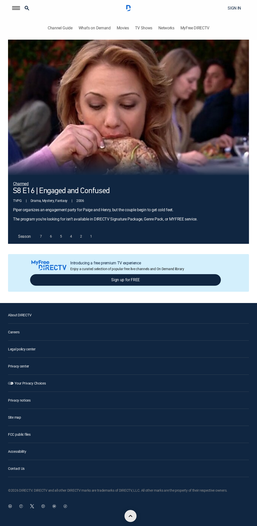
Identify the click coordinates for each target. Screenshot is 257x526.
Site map (14, 417)
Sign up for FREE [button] (125, 279)
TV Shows (143, 28)
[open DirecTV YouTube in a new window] (54, 506)
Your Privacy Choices (30, 383)
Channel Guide (60, 28)
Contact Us (16, 468)
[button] (16, 8)
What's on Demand (95, 28)
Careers (14, 332)
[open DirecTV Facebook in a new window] (21, 506)
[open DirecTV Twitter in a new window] (32, 506)
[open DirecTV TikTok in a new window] (65, 506)
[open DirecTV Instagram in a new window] (43, 506)
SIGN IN (234, 8)
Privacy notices (19, 400)
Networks (166, 28)
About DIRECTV (19, 315)
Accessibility (17, 451)
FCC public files (19, 434)
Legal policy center (22, 349)
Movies (123, 28)
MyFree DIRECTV (195, 28)
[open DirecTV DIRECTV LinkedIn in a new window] (10, 506)
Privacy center (18, 366)
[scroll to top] (130, 515)
